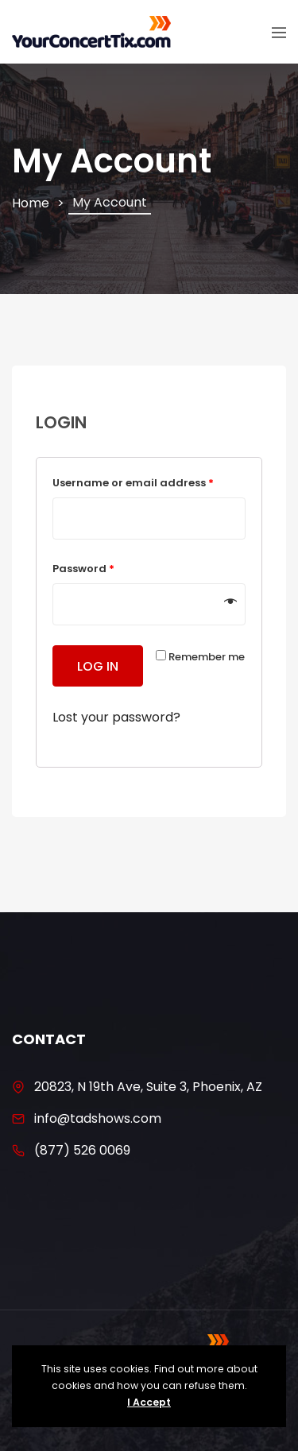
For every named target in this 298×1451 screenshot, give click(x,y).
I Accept (149, 1402)
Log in (97, 666)
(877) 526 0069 (82, 1150)
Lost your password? (116, 717)
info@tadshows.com (97, 1118)
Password (83, 568)
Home (30, 203)
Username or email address (133, 482)
